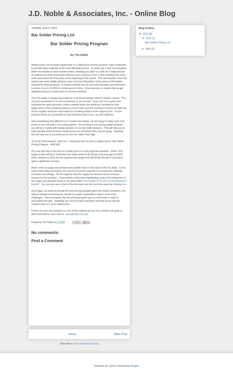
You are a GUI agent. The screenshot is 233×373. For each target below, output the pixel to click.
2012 (146, 33)
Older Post (120, 334)
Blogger (134, 365)
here (65, 141)
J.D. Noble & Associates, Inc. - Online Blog (101, 13)
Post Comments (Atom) (86, 343)
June (149, 38)
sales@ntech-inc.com (77, 214)
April (148, 48)
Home (72, 334)
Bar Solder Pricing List (157, 42)
